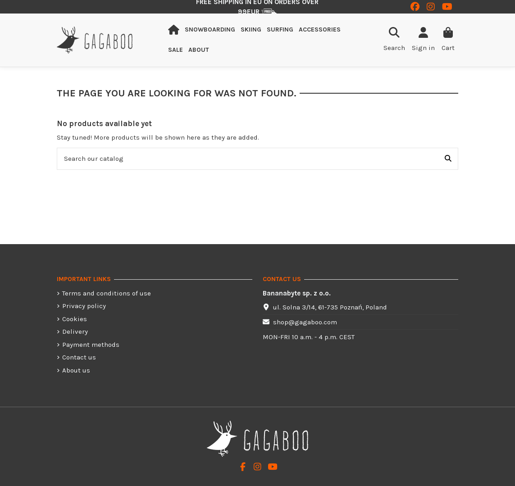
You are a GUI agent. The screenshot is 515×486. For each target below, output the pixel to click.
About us (76, 370)
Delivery (75, 331)
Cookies (74, 319)
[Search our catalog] (448, 159)
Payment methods (90, 345)
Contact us (79, 357)
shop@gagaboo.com (305, 322)
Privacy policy (84, 306)
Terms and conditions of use (106, 293)
